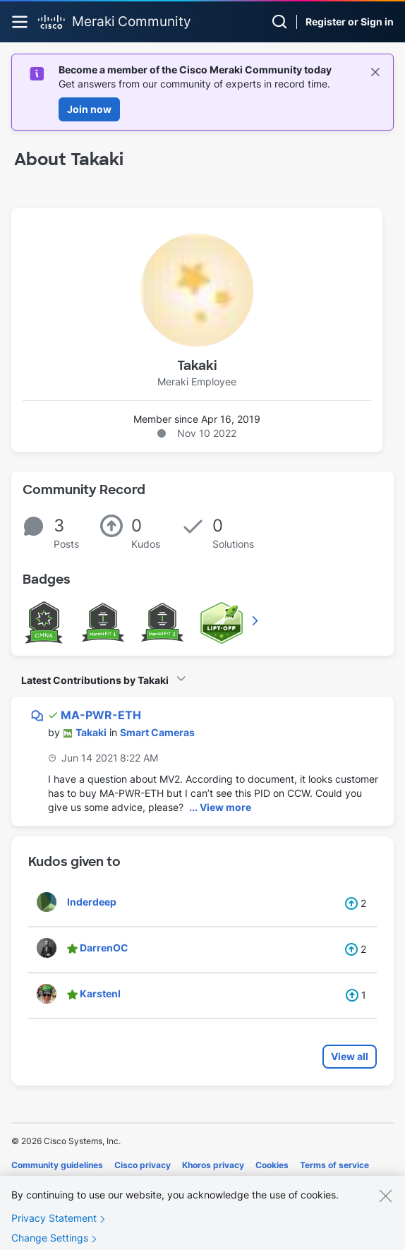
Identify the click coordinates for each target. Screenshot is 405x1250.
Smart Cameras (157, 732)
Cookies (272, 1165)
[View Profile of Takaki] (91, 732)
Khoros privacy (213, 1165)
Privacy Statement (54, 1224)
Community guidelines (57, 1165)
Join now (89, 109)
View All (256, 620)
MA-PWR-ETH (101, 715)
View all (349, 1056)
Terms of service (334, 1165)
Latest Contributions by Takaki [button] (95, 680)
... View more (220, 807)
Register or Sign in (350, 22)
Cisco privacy (142, 1165)
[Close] (385, 1202)
